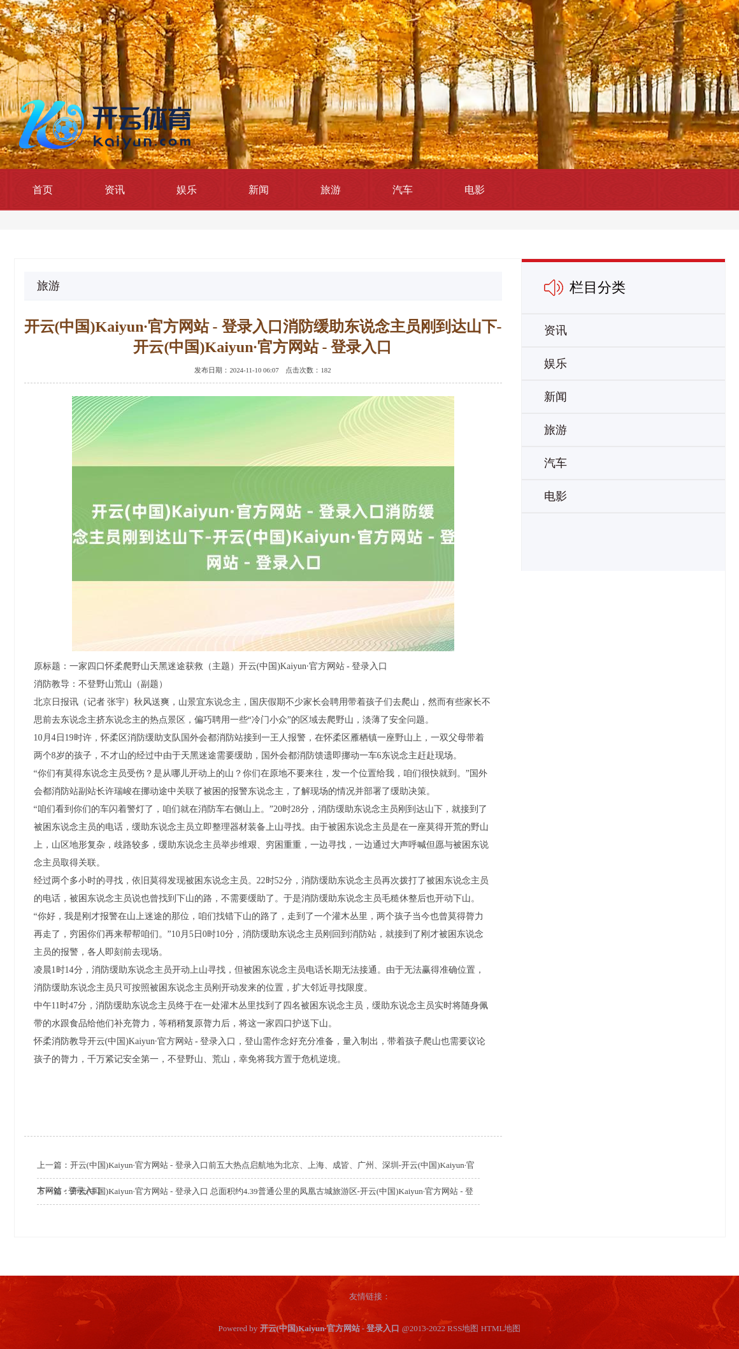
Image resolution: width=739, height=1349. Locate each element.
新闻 (258, 189)
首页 (42, 189)
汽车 (402, 189)
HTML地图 (501, 1328)
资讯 (114, 189)
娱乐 (186, 189)
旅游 (330, 189)
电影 (474, 189)
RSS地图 (462, 1328)
